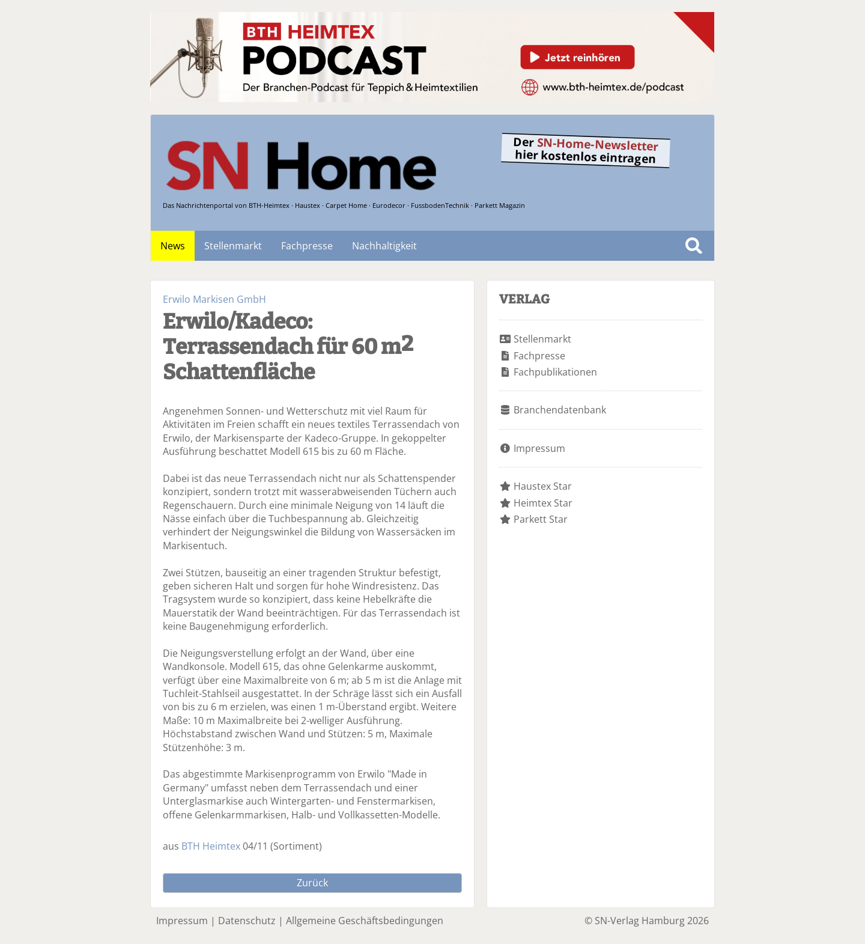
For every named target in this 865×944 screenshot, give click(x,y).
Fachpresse (307, 245)
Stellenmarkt (233, 245)
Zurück (312, 882)
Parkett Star (541, 519)
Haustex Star (543, 486)
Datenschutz (247, 920)
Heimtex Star (543, 503)
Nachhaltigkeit (384, 245)
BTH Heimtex (210, 846)
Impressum (539, 448)
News (172, 245)
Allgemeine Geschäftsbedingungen (364, 920)
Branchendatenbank (560, 409)
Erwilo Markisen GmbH (214, 299)
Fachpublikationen (555, 372)
